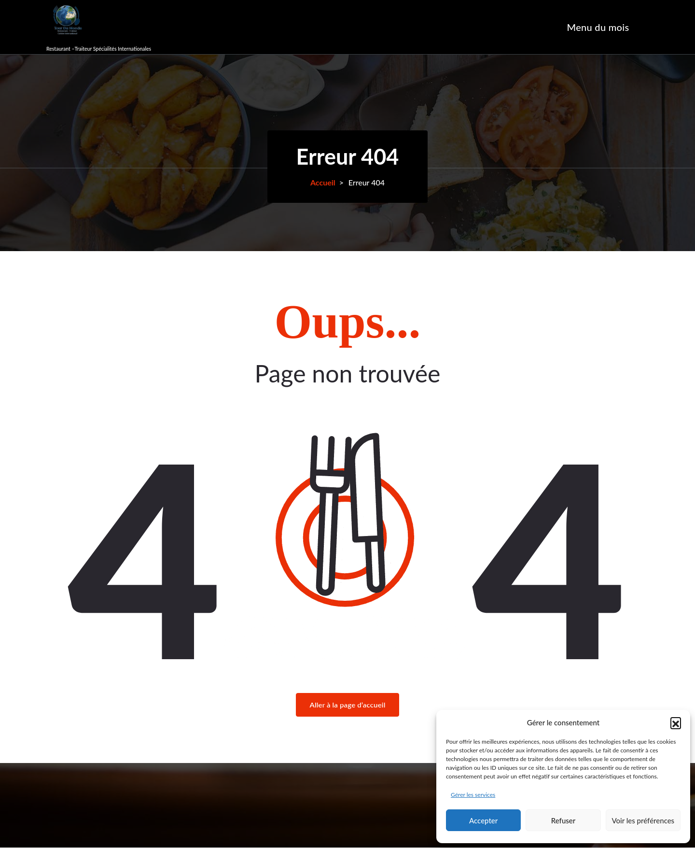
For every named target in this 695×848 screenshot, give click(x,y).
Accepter (483, 820)
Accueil (322, 182)
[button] (676, 722)
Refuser (563, 820)
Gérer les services (473, 794)
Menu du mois (598, 27)
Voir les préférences (643, 820)
